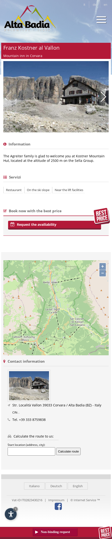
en (105, 4)
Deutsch (56, 486)
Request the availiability (33, 224)
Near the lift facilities (69, 190)
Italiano (34, 486)
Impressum (56, 500)
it (84, 4)
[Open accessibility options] (11, 514)
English (78, 486)
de (94, 4)
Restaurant (14, 190)
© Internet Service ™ (85, 500)
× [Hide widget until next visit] (15, 509)
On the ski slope (38, 190)
